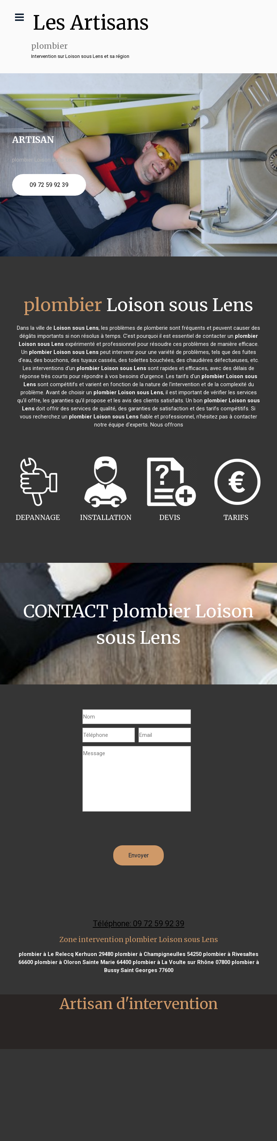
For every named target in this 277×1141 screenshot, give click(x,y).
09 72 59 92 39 (49, 184)
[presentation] (138, 831)
